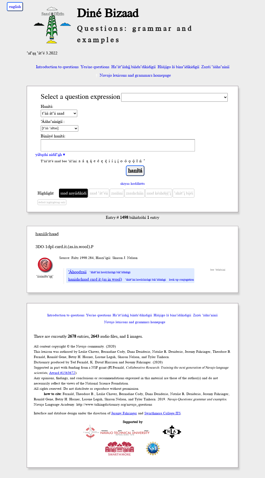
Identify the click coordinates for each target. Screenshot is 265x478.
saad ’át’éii (99, 193)
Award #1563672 (62, 372)
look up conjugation (181, 279)
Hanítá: (47, 106)
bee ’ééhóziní (217, 270)
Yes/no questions (95, 67)
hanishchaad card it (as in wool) (95, 279)
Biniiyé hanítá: (53, 136)
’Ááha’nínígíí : (53, 121)
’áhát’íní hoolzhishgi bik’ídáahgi (110, 272)
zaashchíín (134, 193)
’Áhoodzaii (77, 272)
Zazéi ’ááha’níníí (215, 67)
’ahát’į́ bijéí (183, 193)
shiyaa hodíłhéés (132, 183)
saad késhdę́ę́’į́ (159, 193)
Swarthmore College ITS (162, 413)
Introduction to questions (57, 67)
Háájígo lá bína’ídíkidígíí (178, 67)
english (15, 6)
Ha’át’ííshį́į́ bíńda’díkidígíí (133, 67)
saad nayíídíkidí (73, 193)
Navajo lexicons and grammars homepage (132, 75)
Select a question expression (80, 97)
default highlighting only (51, 202)
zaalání (117, 193)
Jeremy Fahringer (124, 413)
